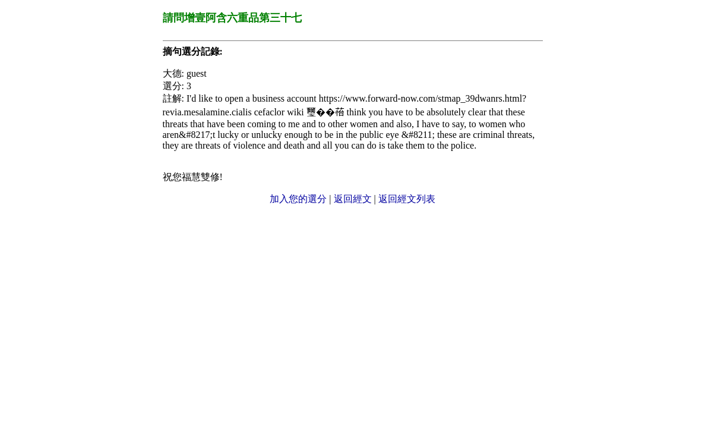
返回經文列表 (406, 199)
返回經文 (353, 199)
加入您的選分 (298, 199)
